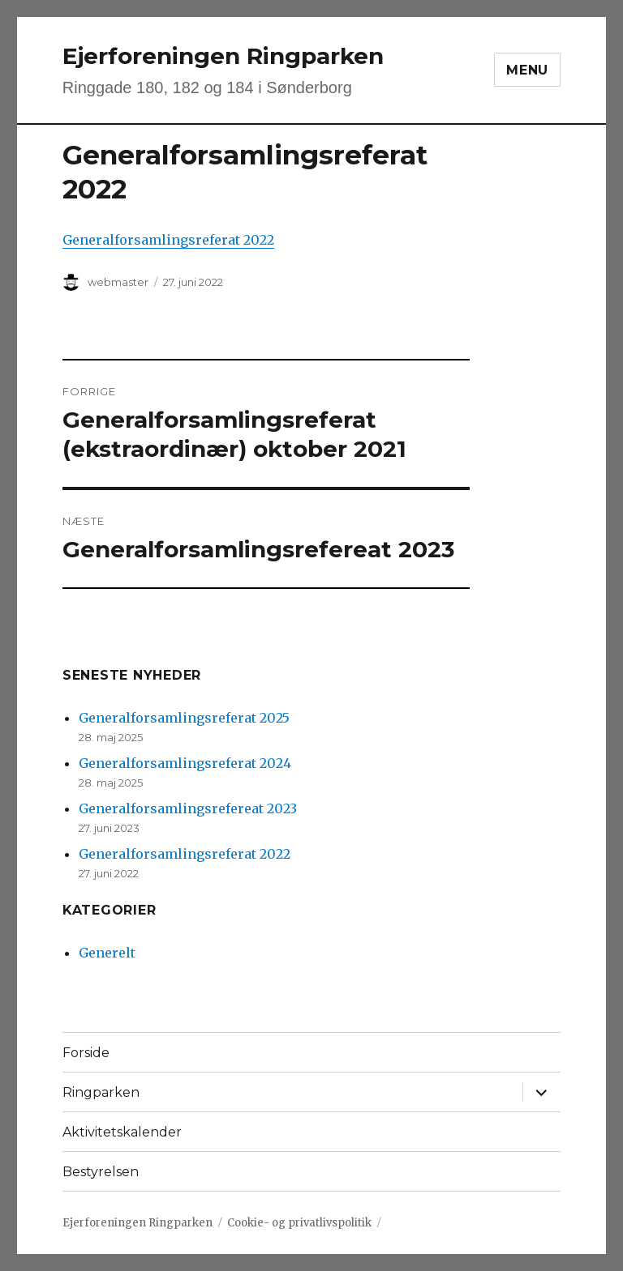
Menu (527, 70)
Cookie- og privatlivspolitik (299, 1223)
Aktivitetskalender (122, 1132)
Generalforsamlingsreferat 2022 (168, 240)
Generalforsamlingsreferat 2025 (184, 718)
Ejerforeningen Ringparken (223, 56)
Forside (86, 1052)
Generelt (107, 953)
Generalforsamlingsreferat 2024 (185, 763)
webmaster (118, 281)
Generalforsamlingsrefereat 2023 (188, 808)
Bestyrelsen (100, 1171)
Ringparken (101, 1092)
